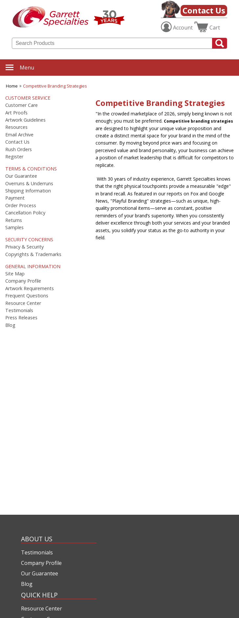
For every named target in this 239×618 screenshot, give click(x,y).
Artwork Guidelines (25, 120)
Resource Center (23, 303)
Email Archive (19, 134)
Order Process (20, 205)
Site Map (15, 273)
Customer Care (21, 105)
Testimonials (19, 310)
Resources (16, 127)
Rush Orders (18, 149)
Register (14, 156)
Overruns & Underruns (29, 183)
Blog (10, 325)
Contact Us (204, 10)
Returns (13, 220)
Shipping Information (28, 191)
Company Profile (23, 281)
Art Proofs (16, 112)
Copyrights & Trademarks (33, 254)
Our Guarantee (21, 176)
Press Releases (21, 317)
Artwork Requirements (29, 288)
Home (12, 86)
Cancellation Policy (25, 212)
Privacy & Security (24, 247)
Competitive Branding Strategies (55, 86)
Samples (14, 227)
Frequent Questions (26, 295)
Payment (15, 198)
